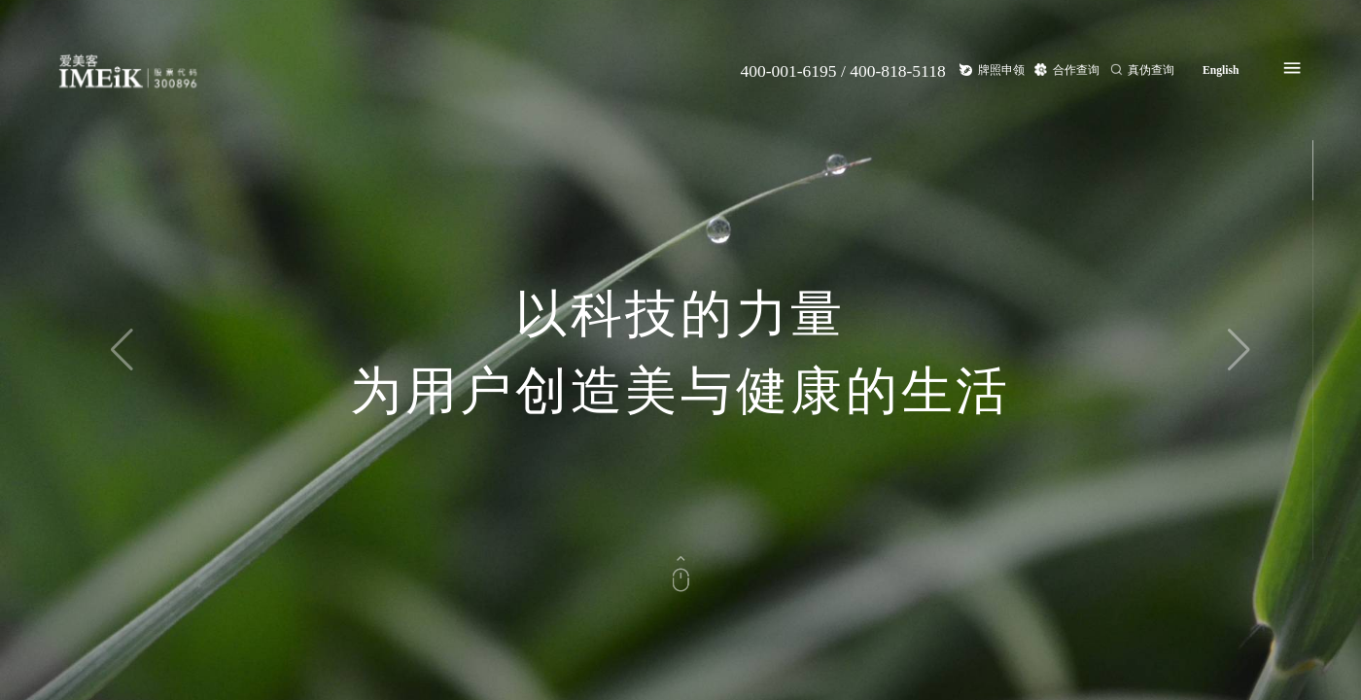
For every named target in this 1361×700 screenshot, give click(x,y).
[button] (1239, 350)
